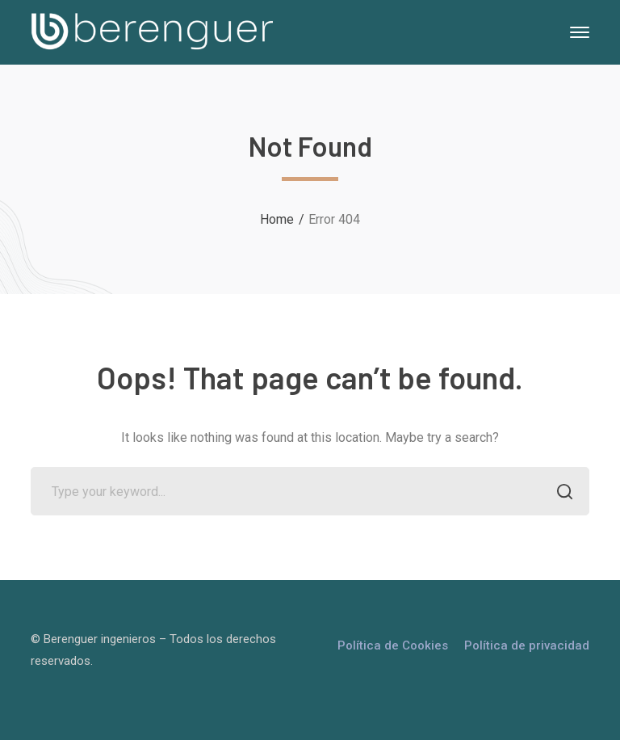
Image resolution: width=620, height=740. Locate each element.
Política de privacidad (526, 645)
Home (277, 219)
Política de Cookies (392, 645)
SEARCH (561, 493)
